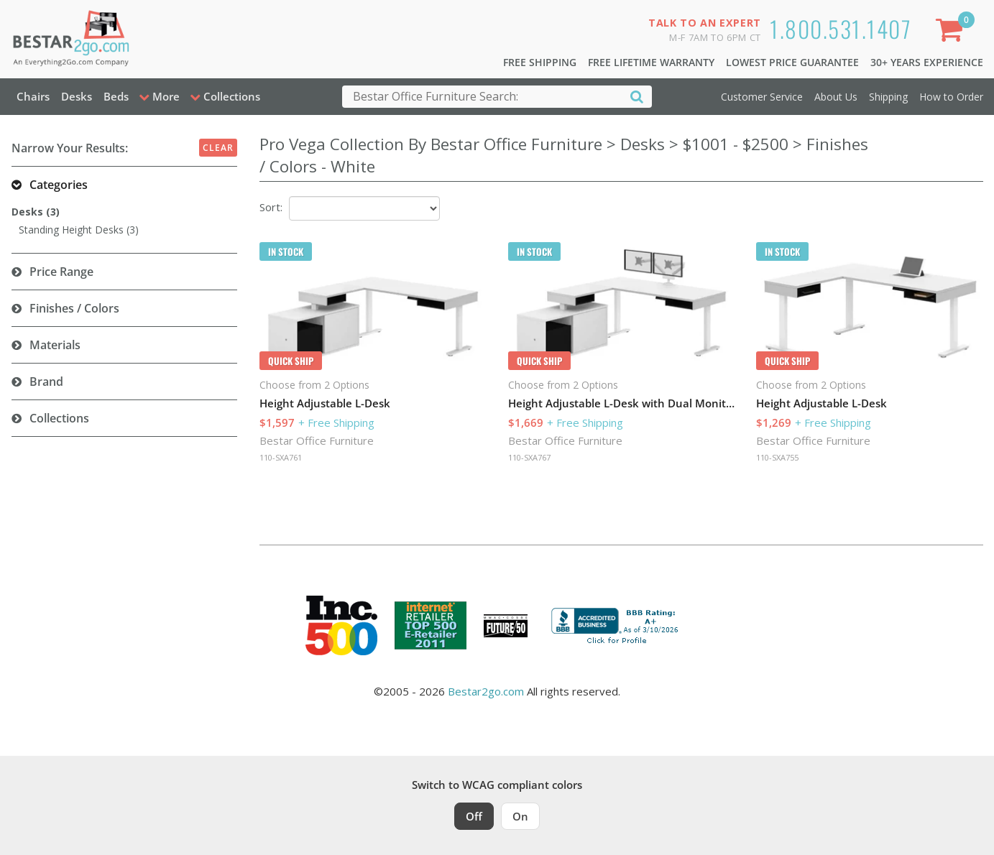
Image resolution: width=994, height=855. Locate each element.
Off (474, 816)
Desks (76, 96)
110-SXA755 (777, 457)
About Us (835, 96)
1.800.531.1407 (840, 28)
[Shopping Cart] (951, 32)
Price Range (61, 271)
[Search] (636, 96)
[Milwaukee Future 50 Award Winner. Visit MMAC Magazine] (506, 625)
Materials (54, 345)
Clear (218, 148)
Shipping (888, 96)
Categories (58, 185)
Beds (116, 96)
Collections (59, 418)
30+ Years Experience (926, 62)
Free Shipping (539, 62)
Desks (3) (35, 211)
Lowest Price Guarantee (792, 62)
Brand (46, 381)
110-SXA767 (529, 457)
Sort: (270, 207)
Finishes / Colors (74, 308)
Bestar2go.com (486, 691)
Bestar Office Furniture (316, 440)
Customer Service (762, 96)
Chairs (33, 96)
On (520, 816)
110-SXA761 (280, 457)
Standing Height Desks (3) (79, 229)
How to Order (951, 96)
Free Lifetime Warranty (651, 62)
